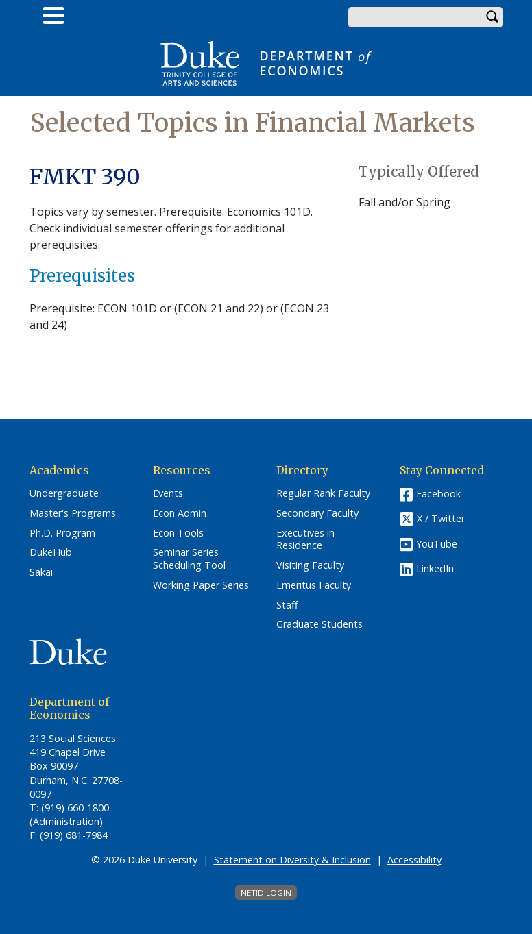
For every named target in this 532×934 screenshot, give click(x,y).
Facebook (438, 493)
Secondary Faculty (317, 513)
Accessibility (414, 859)
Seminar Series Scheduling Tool (189, 559)
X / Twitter (441, 519)
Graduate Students (319, 624)
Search (492, 17)
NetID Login (266, 892)
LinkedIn (435, 568)
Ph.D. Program (62, 533)
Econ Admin (179, 513)
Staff (287, 605)
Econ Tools (178, 533)
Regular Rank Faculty (323, 493)
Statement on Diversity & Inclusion (292, 859)
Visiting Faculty (310, 565)
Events (168, 493)
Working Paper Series (201, 585)
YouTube (436, 543)
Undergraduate (64, 493)
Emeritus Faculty (313, 585)
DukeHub (50, 552)
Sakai (41, 572)
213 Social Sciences (72, 738)
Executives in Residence (305, 539)
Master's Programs (72, 513)
